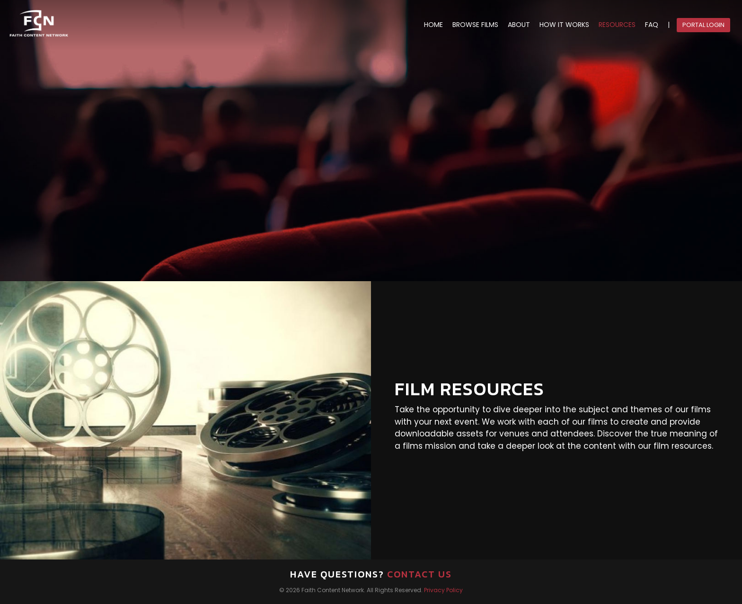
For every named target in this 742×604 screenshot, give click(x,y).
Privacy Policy (443, 590)
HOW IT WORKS (564, 24)
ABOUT (519, 24)
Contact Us (419, 574)
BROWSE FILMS (475, 24)
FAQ (651, 24)
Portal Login (703, 24)
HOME (433, 24)
